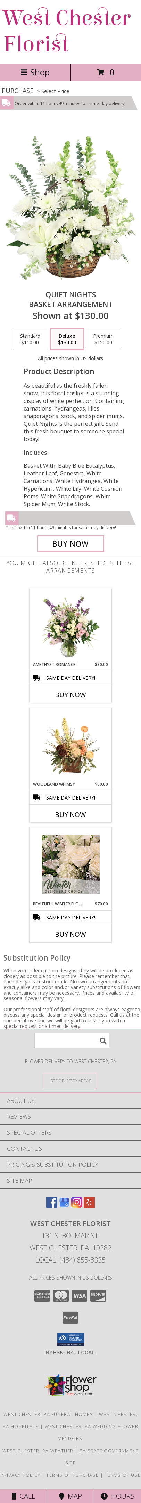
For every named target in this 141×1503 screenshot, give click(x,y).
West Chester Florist (67, 31)
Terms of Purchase (72, 1475)
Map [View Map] (70, 1496)
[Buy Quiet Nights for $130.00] (70, 543)
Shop (35, 72)
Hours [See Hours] (117, 1496)
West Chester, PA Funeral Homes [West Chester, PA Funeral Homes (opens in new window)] (48, 1414)
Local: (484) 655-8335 (70, 1260)
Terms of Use (123, 1475)
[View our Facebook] (51, 1205)
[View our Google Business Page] (64, 1205)
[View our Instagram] (76, 1205)
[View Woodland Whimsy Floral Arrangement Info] (71, 745)
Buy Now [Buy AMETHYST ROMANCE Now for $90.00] (70, 694)
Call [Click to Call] (23, 1496)
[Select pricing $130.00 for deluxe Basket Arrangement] (67, 339)
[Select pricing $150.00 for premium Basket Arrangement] (103, 339)
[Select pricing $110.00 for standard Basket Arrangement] (30, 339)
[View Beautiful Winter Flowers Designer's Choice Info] (71, 864)
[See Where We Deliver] (70, 1080)
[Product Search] (71, 1040)
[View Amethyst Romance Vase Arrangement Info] (71, 625)
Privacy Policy (20, 1475)
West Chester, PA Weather (38, 1450)
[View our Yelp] (89, 1205)
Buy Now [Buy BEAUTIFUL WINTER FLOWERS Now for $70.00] (70, 934)
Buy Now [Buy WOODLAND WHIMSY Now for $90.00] (70, 814)
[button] (70, 1339)
